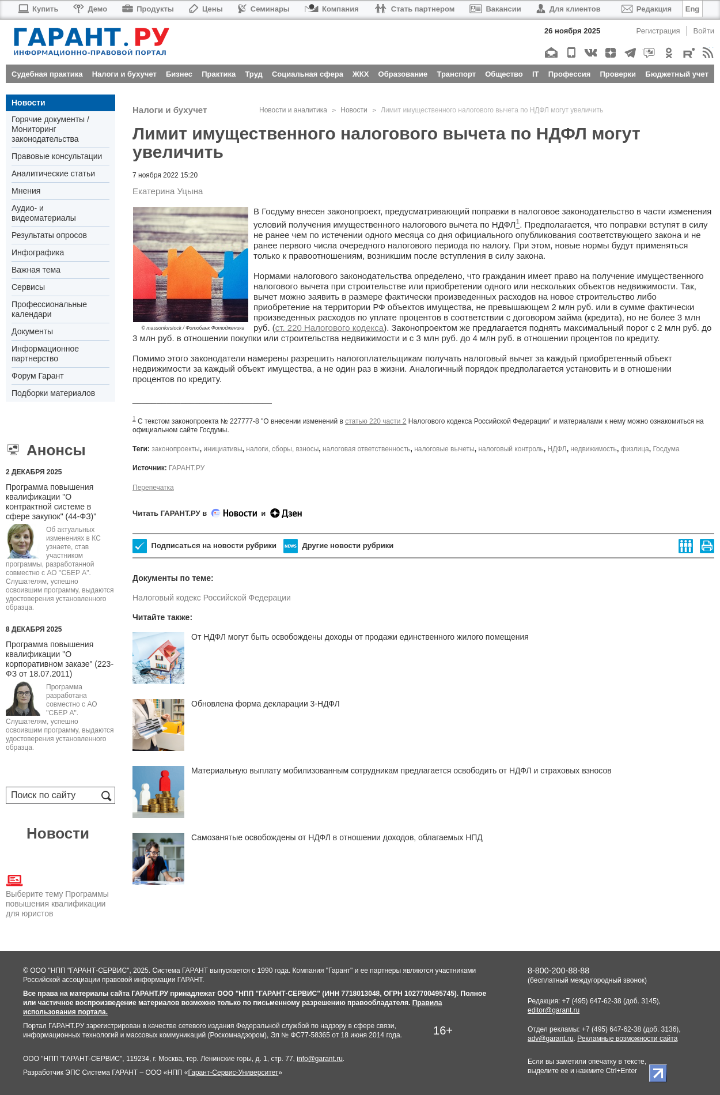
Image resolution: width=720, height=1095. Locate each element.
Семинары (264, 9)
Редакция (647, 9)
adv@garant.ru (551, 1038)
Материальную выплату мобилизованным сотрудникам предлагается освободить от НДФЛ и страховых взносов (401, 770)
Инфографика (38, 252)
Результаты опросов (49, 235)
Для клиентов (568, 9)
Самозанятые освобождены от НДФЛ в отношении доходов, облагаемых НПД (337, 837)
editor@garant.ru (553, 1010)
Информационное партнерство (45, 353)
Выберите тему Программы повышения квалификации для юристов (57, 895)
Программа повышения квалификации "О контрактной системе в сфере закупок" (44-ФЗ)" (51, 501)
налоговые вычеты (444, 449)
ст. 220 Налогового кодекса (329, 328)
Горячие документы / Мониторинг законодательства (50, 129)
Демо (90, 9)
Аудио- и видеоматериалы (44, 212)
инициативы (222, 449)
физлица (635, 449)
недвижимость (593, 449)
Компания (332, 9)
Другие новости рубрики (338, 546)
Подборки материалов (53, 393)
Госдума (666, 449)
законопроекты (175, 449)
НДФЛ (557, 449)
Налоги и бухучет (169, 110)
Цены (206, 9)
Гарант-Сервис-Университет (233, 1072)
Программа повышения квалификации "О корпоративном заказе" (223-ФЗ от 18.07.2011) (59, 659)
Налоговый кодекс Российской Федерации (211, 597)
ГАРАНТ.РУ (186, 468)
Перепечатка (153, 488)
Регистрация (658, 31)
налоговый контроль (510, 449)
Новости (29, 102)
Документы (32, 331)
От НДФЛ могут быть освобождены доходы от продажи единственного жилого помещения (360, 636)
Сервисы (28, 287)
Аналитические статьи (53, 173)
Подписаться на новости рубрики (204, 546)
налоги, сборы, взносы (282, 449)
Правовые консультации (57, 156)
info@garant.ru (320, 1059)
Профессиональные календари (49, 309)
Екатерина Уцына (167, 191)
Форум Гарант (38, 375)
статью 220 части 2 (375, 421)
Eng (692, 9)
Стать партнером (414, 9)
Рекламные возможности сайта (627, 1038)
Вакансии (495, 9)
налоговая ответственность (367, 449)
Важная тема (36, 269)
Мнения (26, 190)
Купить (37, 9)
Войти (704, 31)
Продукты (148, 9)
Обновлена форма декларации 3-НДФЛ (265, 703)
